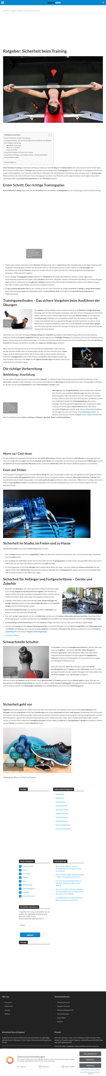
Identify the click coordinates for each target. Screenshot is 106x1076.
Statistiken (44, 1067)
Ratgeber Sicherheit (62, 813)
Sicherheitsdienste (62, 821)
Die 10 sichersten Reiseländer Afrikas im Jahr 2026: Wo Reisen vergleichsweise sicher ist (69, 885)
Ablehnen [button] (90, 1065)
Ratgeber (13, 11)
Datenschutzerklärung (94, 1072)
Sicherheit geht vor (10, 162)
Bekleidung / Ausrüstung (14, 145)
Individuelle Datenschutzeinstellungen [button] (90, 1069)
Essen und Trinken (12, 150)
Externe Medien (68, 1067)
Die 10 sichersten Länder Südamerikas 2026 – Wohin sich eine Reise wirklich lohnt (69, 877)
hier (43, 925)
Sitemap (7, 1020)
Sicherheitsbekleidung (63, 825)
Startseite (6, 11)
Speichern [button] (90, 1060)
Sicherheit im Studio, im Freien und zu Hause (18, 152)
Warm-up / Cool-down (13, 147)
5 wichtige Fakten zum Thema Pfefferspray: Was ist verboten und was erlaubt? (69, 904)
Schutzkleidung (61, 802)
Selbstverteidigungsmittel (66, 1016)
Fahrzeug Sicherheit (62, 809)
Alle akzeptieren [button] (90, 1054)
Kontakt (7, 1016)
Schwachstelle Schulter (11, 157)
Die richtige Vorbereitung (12, 143)
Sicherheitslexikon (62, 806)
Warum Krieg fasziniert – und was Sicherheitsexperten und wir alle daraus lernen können (69, 868)
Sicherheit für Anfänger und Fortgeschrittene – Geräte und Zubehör (26, 155)
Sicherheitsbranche (62, 817)
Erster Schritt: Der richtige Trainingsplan (17, 138)
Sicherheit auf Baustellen (64, 829)
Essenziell (21, 1067)
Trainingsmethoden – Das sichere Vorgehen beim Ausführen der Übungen (27, 140)
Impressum (8, 1009)
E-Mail (22, 932)
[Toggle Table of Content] (49, 135)
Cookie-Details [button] (84, 1072)
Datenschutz (9, 1013)
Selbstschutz (60, 798)
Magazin (60, 1028)
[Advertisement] (53, 29)
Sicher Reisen (60, 794)
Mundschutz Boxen (12, 635)
